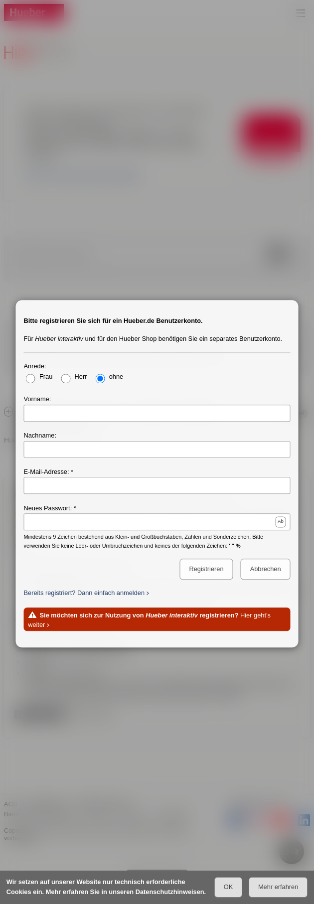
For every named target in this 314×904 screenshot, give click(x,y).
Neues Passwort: (48, 508)
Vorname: (37, 399)
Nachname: (40, 435)
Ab (281, 521)
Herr (81, 376)
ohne (116, 376)
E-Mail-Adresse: (46, 471)
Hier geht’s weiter (149, 619)
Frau (45, 376)
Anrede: (35, 366)
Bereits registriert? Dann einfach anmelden (84, 593)
